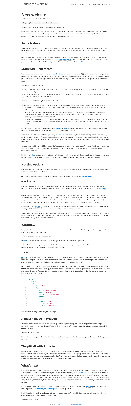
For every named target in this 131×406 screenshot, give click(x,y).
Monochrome (83, 373)
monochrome (78, 404)
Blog (89, 4)
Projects (97, 4)
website (37, 23)
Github (82, 4)
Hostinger (38, 206)
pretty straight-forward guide (46, 389)
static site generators (61, 74)
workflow (46, 23)
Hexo (65, 128)
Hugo (58, 128)
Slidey (83, 62)
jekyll (30, 23)
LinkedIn (74, 4)
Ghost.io (61, 135)
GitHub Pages (87, 176)
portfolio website (65, 59)
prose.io (54, 23)
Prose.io (24, 257)
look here (89, 386)
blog (24, 23)
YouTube (106, 4)
